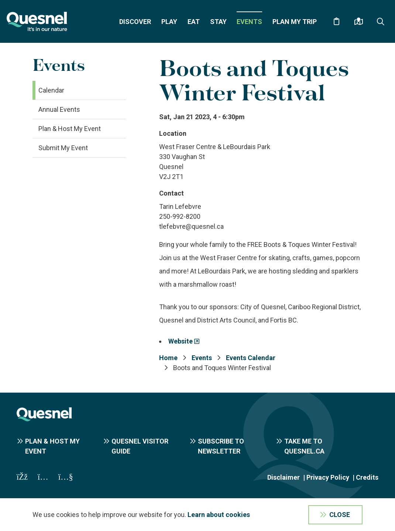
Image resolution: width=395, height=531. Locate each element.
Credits (367, 477)
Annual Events (59, 109)
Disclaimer (283, 477)
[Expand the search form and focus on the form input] (380, 21)
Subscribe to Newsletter (221, 446)
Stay (218, 21)
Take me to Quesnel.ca (304, 446)
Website (180, 341)
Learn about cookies (219, 514)
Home (168, 358)
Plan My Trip (294, 21)
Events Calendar (250, 358)
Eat (194, 21)
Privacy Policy (327, 477)
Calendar (51, 90)
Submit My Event (63, 148)
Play (169, 21)
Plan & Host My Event (69, 128)
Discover (135, 21)
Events (249, 21)
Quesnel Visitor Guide (139, 446)
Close (339, 514)
